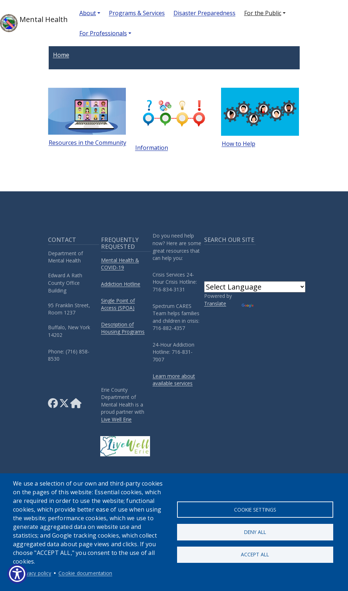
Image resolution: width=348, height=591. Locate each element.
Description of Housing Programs (123, 328)
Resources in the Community (87, 143)
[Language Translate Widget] (254, 286)
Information (151, 148)
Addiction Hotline (120, 284)
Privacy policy (35, 573)
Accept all (255, 555)
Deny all (255, 532)
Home (61, 55)
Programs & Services (137, 13)
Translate (215, 303)
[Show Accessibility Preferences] (17, 574)
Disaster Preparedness (204, 13)
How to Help (238, 144)
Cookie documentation (85, 573)
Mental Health (34, 23)
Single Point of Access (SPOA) (118, 304)
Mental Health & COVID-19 (120, 264)
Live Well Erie (116, 419)
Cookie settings (255, 508)
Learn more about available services (174, 380)
